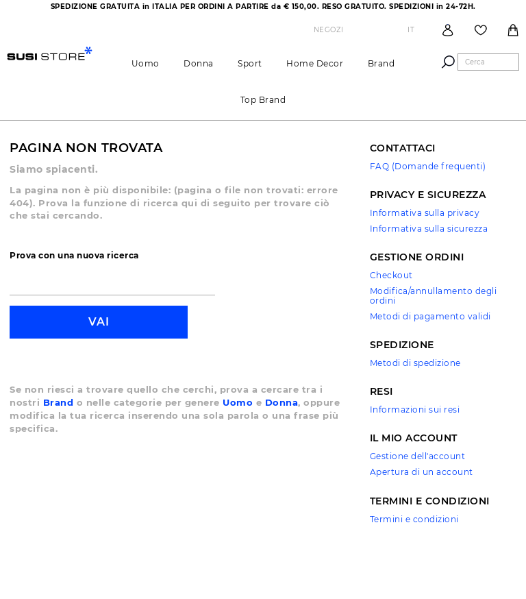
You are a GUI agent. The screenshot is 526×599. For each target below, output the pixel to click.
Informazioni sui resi (415, 409)
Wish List (481, 30)
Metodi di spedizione (415, 363)
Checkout (391, 275)
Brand (58, 402)
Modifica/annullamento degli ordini (433, 295)
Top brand (263, 100)
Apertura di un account (421, 472)
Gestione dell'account (418, 456)
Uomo (146, 63)
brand (381, 63)
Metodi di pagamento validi (430, 316)
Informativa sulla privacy (425, 213)
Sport (250, 63)
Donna (199, 63)
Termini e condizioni (414, 519)
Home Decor (314, 63)
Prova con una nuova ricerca (74, 255)
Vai (99, 321)
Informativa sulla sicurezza (429, 228)
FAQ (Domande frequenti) (428, 166)
